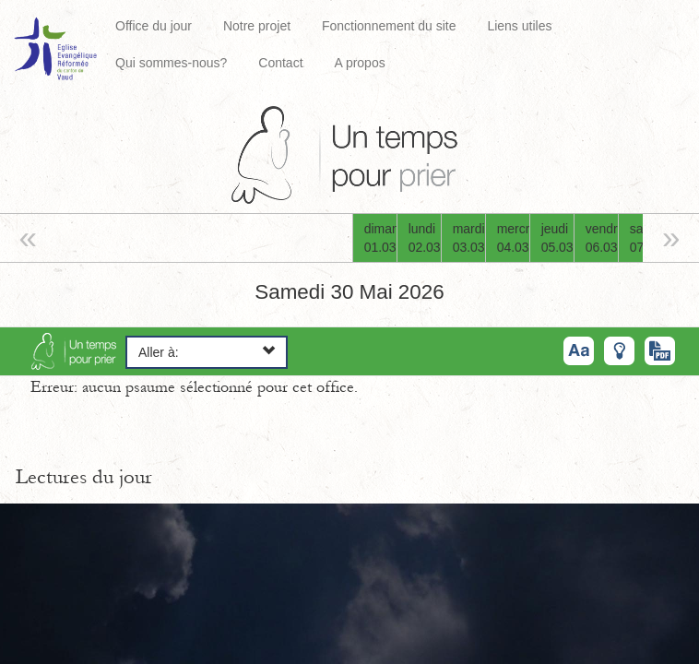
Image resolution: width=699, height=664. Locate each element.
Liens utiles (519, 25)
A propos (359, 62)
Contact (280, 62)
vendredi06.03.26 (602, 238)
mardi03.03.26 (469, 238)
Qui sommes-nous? (171, 62)
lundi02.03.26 (425, 238)
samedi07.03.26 (646, 238)
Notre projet (256, 25)
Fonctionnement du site (389, 25)
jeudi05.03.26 (557, 238)
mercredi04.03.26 (513, 238)
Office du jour (153, 25)
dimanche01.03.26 (380, 238)
